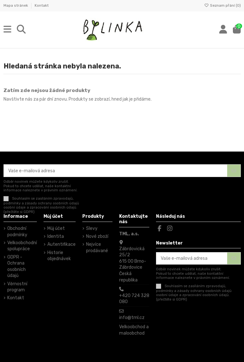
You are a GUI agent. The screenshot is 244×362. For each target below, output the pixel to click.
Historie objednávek (59, 256)
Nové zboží (97, 236)
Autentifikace (61, 244)
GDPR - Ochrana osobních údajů (16, 266)
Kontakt (42, 5)
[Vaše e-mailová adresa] (115, 171)
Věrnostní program (17, 287)
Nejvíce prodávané (97, 247)
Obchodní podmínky (17, 232)
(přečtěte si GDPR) (19, 212)
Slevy (92, 228)
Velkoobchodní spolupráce (22, 246)
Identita (55, 236)
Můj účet (56, 228)
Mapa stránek (16, 5)
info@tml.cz (132, 317)
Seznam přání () (222, 5)
